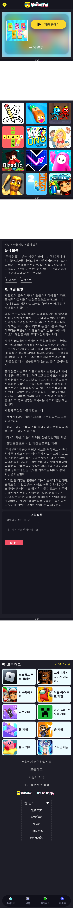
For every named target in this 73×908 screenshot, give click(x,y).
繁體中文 (36, 810)
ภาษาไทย (36, 817)
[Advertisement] (36, 81)
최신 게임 (26, 279)
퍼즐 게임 (18, 244)
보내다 (13, 542)
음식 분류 (32, 244)
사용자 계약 (36, 777)
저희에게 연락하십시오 (36, 761)
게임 (7, 244)
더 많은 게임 (62, 664)
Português (36, 837)
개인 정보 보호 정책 (37, 784)
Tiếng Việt (36, 830)
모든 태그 (36, 769)
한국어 (36, 823)
